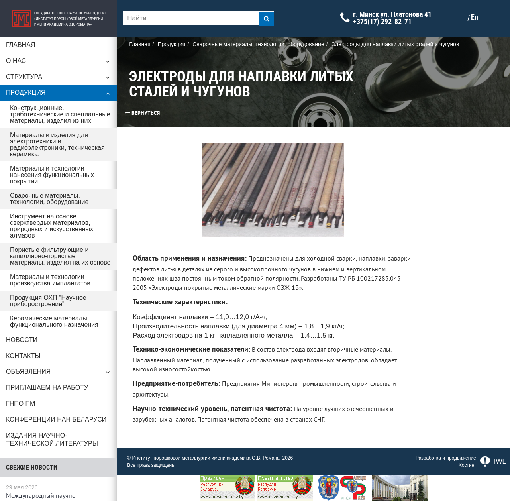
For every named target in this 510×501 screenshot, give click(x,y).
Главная (20, 44)
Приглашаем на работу (47, 387)
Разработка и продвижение (446, 458)
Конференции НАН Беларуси (56, 419)
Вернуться (129, 113)
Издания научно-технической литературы (52, 439)
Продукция (60, 95)
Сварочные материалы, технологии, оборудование (49, 198)
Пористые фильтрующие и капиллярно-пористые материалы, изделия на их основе (61, 256)
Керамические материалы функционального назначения (54, 321)
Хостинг (467, 465)
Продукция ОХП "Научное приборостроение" (48, 300)
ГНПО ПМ (20, 403)
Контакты (23, 355)
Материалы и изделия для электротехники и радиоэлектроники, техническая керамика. (57, 144)
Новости (21, 339)
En (477, 17)
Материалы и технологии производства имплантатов (50, 280)
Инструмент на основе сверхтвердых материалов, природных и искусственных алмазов (51, 226)
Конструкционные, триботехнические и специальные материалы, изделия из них (60, 114)
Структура (60, 79)
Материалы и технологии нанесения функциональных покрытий (52, 175)
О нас (60, 63)
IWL (493, 461)
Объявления (60, 374)
